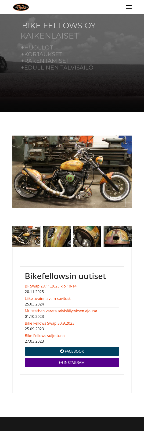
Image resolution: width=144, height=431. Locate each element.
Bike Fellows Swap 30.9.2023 (50, 323)
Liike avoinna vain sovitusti (48, 298)
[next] (123, 237)
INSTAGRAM (72, 362)
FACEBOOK (72, 351)
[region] (72, 63)
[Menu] (129, 7)
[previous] (21, 237)
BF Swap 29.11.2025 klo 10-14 (50, 286)
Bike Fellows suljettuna (45, 335)
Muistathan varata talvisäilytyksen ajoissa (61, 310)
